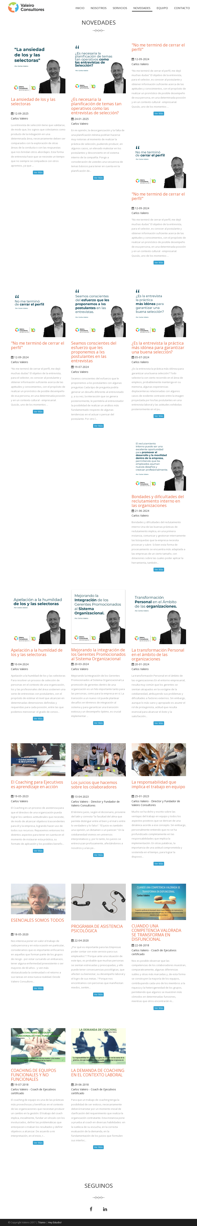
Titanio (42, 1222)
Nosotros (99, 8)
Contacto (182, 8)
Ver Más (38, 172)
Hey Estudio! (55, 1222)
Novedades (141, 8)
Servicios (120, 8)
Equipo (162, 8)
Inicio (79, 8)
